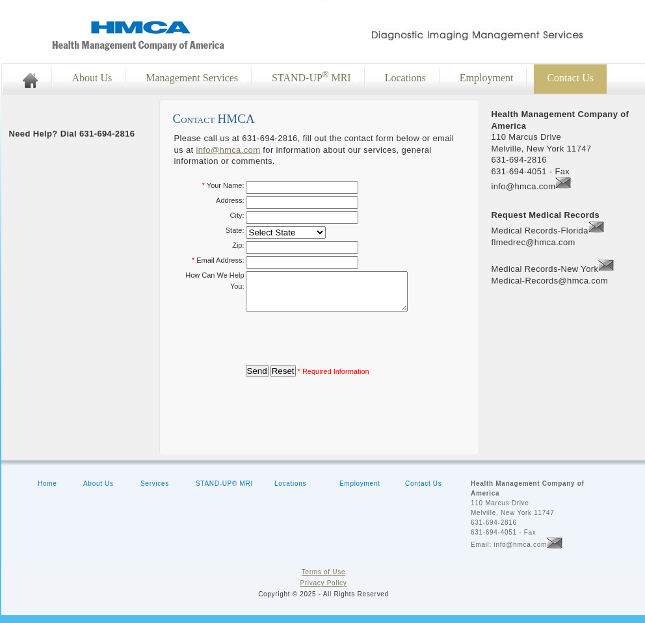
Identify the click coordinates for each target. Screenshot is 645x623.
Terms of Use (323, 579)
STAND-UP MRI (311, 77)
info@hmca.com (228, 150)
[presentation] (344, 346)
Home (47, 491)
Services (154, 491)
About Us (92, 77)
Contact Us (423, 491)
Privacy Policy (323, 590)
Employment (487, 77)
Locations (405, 77)
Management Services (192, 77)
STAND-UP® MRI (224, 491)
